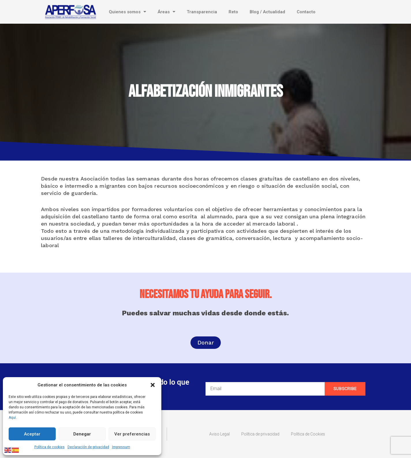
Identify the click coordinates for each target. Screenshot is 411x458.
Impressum (121, 447)
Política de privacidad (259, 434)
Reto (233, 11)
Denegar (82, 434)
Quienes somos (127, 12)
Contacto (306, 11)
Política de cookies (49, 447)
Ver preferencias (132, 434)
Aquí (12, 418)
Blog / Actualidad (267, 11)
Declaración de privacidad (88, 447)
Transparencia (202, 11)
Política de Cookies (310, 434)
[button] (153, 385)
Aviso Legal (216, 434)
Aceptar (32, 434)
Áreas (166, 12)
